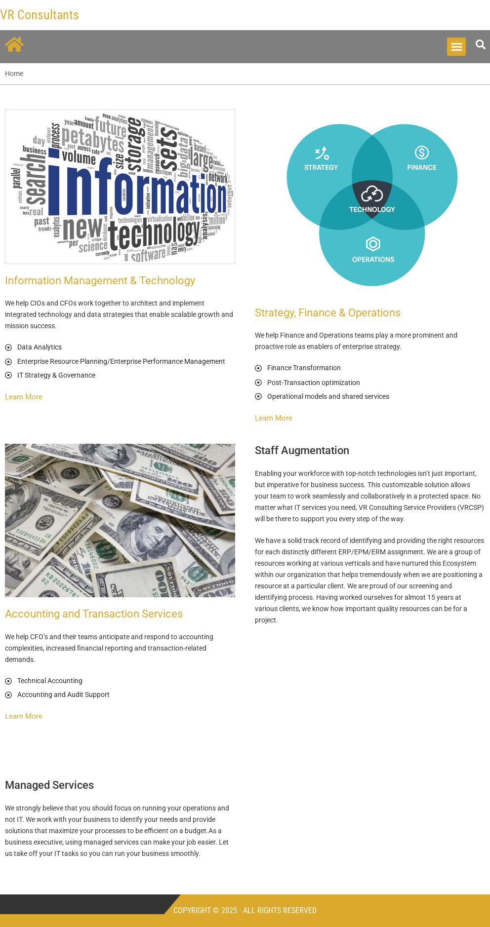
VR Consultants (39, 14)
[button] (456, 47)
